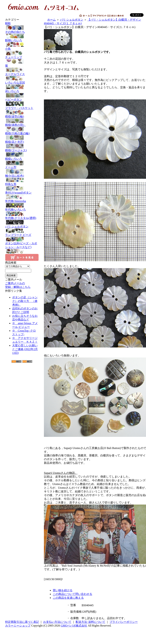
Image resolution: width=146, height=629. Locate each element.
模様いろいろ (22, 161)
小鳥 (22, 51)
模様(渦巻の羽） (22, 127)
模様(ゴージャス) (22, 153)
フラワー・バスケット (22, 110)
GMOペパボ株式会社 (74, 625)
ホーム (51, 19)
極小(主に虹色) (22, 178)
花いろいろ (22, 94)
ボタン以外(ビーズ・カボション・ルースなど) (22, 248)
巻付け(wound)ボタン (22, 195)
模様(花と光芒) (22, 144)
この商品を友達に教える (68, 597)
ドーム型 (22, 170)
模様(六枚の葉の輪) (22, 136)
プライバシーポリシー (124, 621)
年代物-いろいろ (22, 212)
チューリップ (22, 60)
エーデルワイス (22, 77)
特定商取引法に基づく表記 (22, 621)
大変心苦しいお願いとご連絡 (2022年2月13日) (25, 349)
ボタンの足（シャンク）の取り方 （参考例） (25, 301)
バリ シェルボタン (22, 229)
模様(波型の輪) (22, 119)
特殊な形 (22, 187)
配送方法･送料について (90, 621)
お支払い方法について (57, 621)
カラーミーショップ (18, 625)
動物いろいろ (22, 43)
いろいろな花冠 (22, 85)
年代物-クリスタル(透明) (22, 220)
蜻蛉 (22, 26)
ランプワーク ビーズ (22, 237)
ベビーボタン (22, 102)
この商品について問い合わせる (72, 594)
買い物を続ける (62, 590)
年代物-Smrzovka (22, 204)
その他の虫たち (22, 34)
